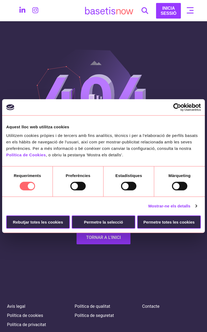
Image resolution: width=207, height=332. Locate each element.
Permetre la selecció (103, 222)
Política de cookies (25, 315)
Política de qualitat (92, 306)
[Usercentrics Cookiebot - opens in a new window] (177, 107)
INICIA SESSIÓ (169, 11)
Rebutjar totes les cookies (38, 222)
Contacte (150, 306)
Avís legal (16, 306)
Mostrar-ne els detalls (169, 206)
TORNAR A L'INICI (103, 237)
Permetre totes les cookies (169, 222)
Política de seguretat (94, 315)
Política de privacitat (26, 324)
